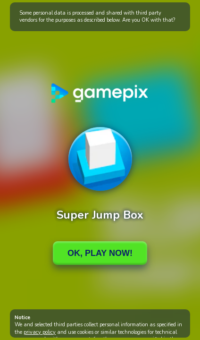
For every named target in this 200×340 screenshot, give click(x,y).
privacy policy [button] (40, 332)
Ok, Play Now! (100, 253)
